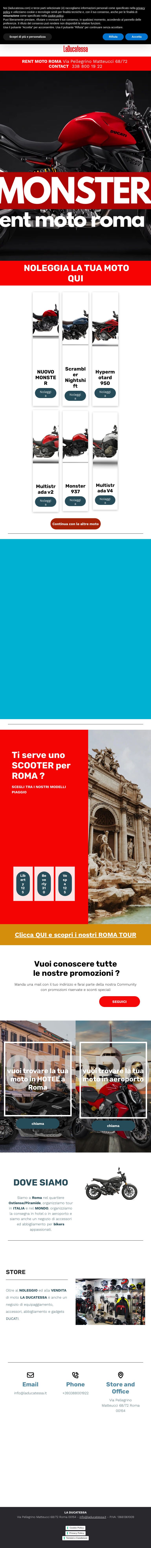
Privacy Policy (76, 1533)
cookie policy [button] (55, 15)
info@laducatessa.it (93, 1517)
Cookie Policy (77, 1528)
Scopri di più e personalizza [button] (27, 36)
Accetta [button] (137, 36)
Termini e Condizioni (76, 1538)
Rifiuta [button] (113, 36)
